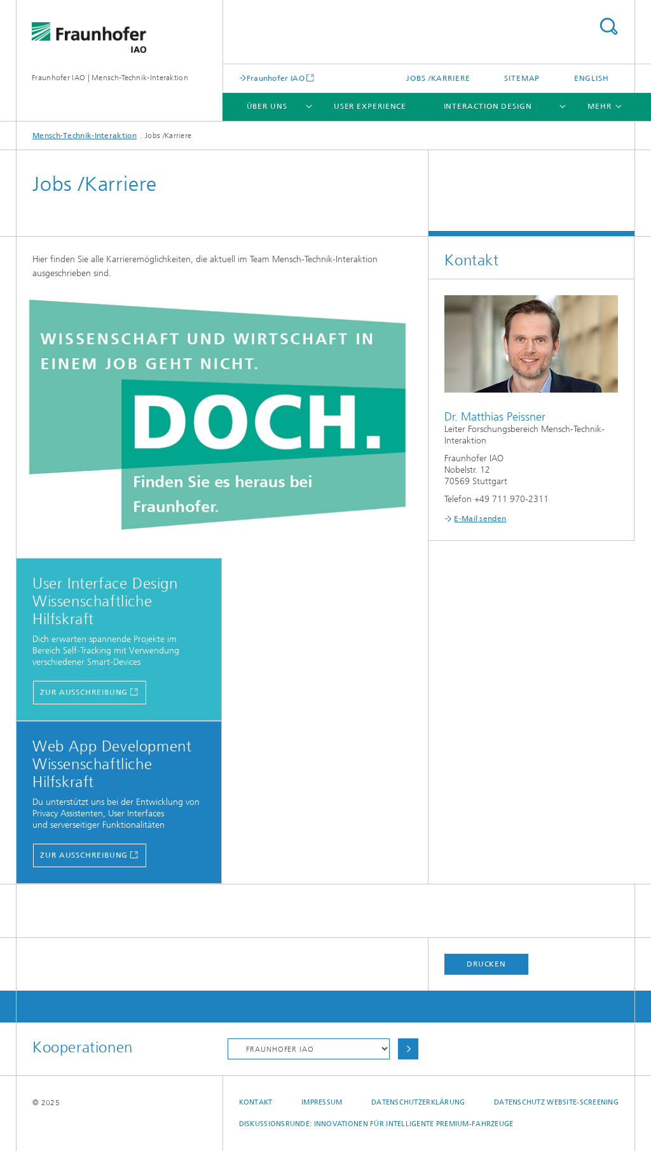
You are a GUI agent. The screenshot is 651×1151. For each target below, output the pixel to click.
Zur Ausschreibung (84, 692)
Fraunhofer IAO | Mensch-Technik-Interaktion (110, 77)
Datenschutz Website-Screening (556, 1102)
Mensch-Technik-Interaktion (84, 135)
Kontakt (256, 1102)
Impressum (321, 1102)
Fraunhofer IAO (276, 78)
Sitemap (522, 78)
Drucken (486, 963)
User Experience (370, 106)
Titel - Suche (608, 26)
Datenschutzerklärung (418, 1102)
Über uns (267, 106)
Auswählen (408, 1048)
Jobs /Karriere (438, 78)
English (591, 78)
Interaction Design (488, 106)
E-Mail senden (480, 518)
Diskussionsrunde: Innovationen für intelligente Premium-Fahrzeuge (376, 1124)
